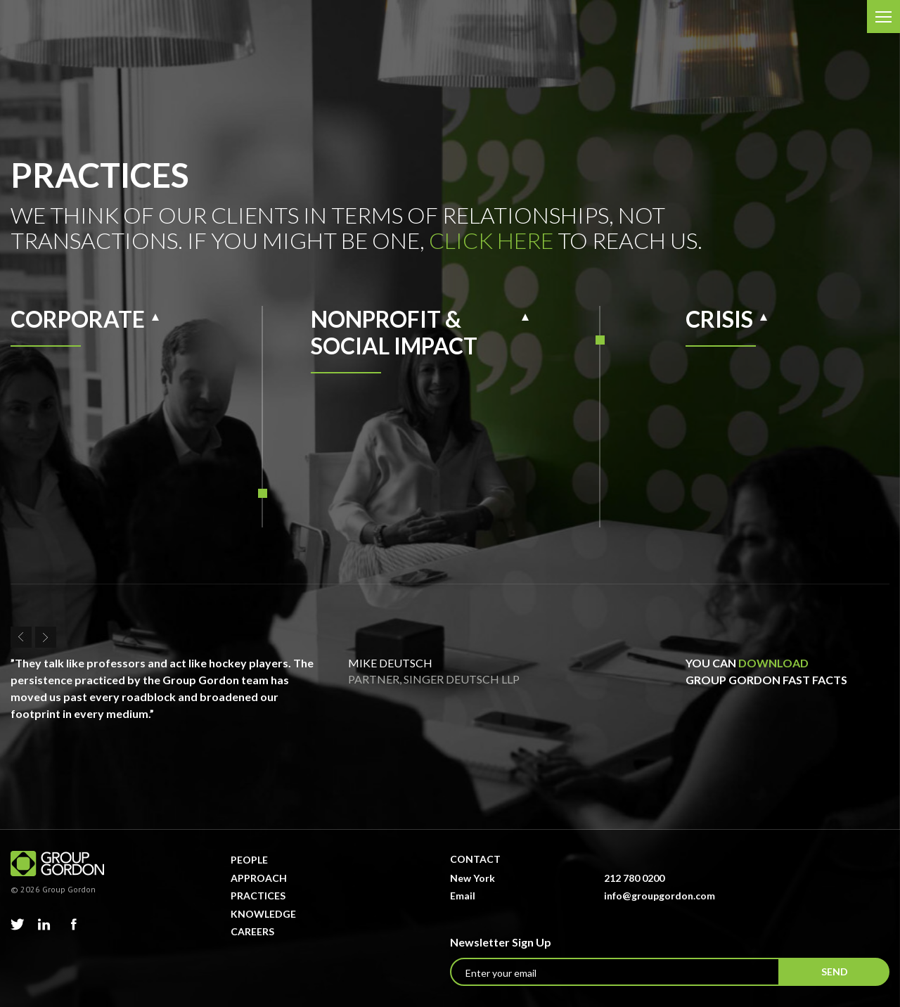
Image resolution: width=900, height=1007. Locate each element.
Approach (259, 878)
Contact (475, 859)
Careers (252, 931)
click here (491, 240)
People (249, 860)
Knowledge (263, 914)
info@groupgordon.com (659, 896)
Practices (258, 896)
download (773, 662)
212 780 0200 (634, 878)
